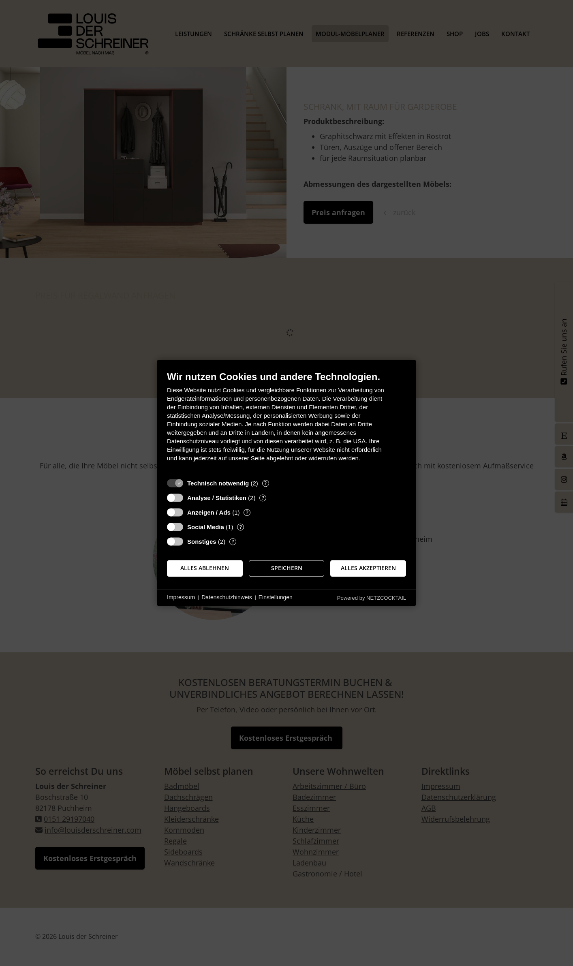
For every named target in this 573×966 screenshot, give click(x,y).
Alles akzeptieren (368, 568)
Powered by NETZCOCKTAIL (371, 598)
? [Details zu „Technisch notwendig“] (265, 483)
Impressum (181, 597)
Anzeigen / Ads (209, 512)
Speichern (286, 568)
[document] (286, 422)
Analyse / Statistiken (216, 497)
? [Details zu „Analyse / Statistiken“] (263, 497)
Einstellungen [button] (276, 597)
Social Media (205, 527)
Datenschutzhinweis (226, 597)
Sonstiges (201, 541)
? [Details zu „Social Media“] (240, 527)
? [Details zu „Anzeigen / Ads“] (247, 512)
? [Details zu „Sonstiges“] (233, 541)
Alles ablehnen (204, 568)
